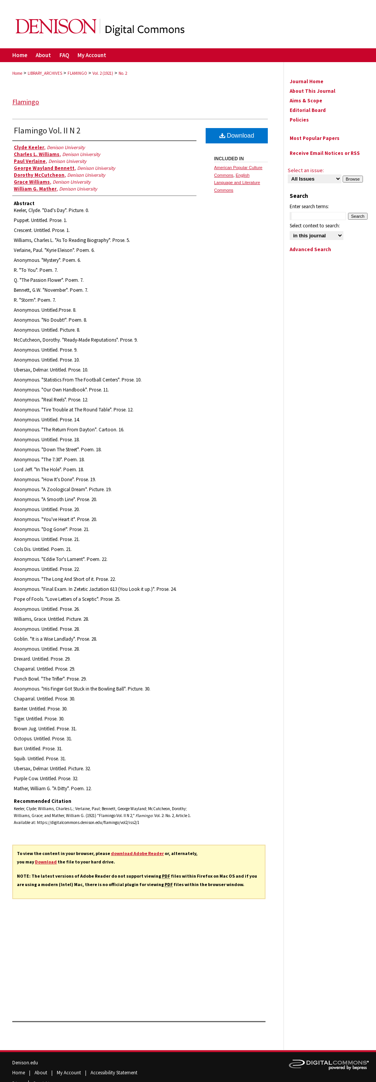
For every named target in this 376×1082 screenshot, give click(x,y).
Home (17, 73)
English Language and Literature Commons (237, 183)
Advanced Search (310, 249)
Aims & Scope (306, 100)
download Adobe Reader (137, 853)
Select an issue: (306, 170)
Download (46, 862)
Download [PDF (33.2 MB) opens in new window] (236, 135)
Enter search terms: (309, 206)
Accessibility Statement (114, 1072)
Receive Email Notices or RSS (325, 153)
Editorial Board (308, 110)
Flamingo (25, 101)
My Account (69, 1072)
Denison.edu (25, 1062)
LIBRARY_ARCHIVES (45, 73)
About (41, 1072)
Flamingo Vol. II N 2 (47, 130)
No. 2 (123, 73)
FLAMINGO (77, 73)
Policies (299, 120)
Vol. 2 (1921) (102, 73)
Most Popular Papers (315, 138)
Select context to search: (315, 225)
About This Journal (312, 91)
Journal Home (306, 81)
